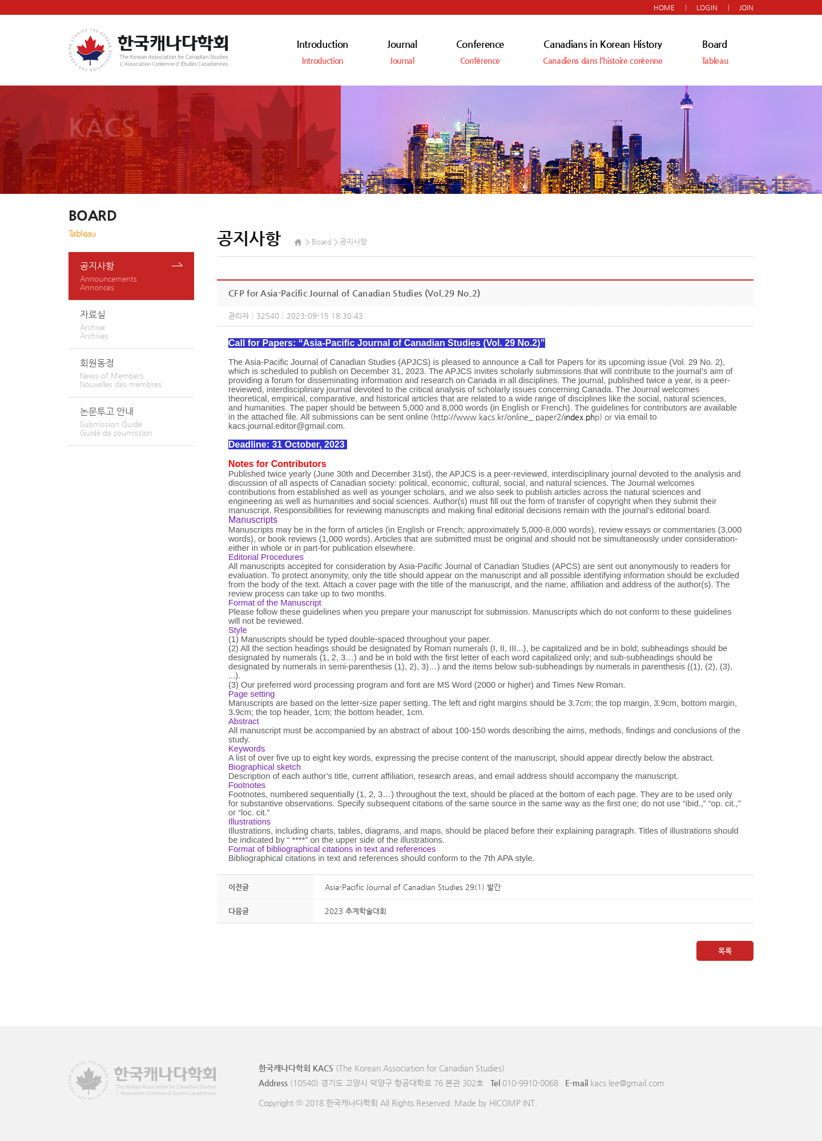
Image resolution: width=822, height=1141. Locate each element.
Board (715, 51)
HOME (664, 7)
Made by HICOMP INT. (495, 1102)
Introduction (322, 51)
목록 (725, 951)
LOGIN (707, 7)
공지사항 (137, 276)
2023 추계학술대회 (355, 911)
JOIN (746, 7)
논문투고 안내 (137, 421)
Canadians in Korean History (602, 51)
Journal (402, 51)
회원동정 (137, 373)
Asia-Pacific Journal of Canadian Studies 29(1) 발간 (413, 887)
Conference (480, 51)
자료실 (137, 324)
